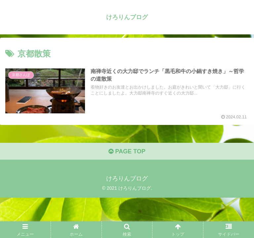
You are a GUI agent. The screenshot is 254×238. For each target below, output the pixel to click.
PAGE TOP (126, 151)
